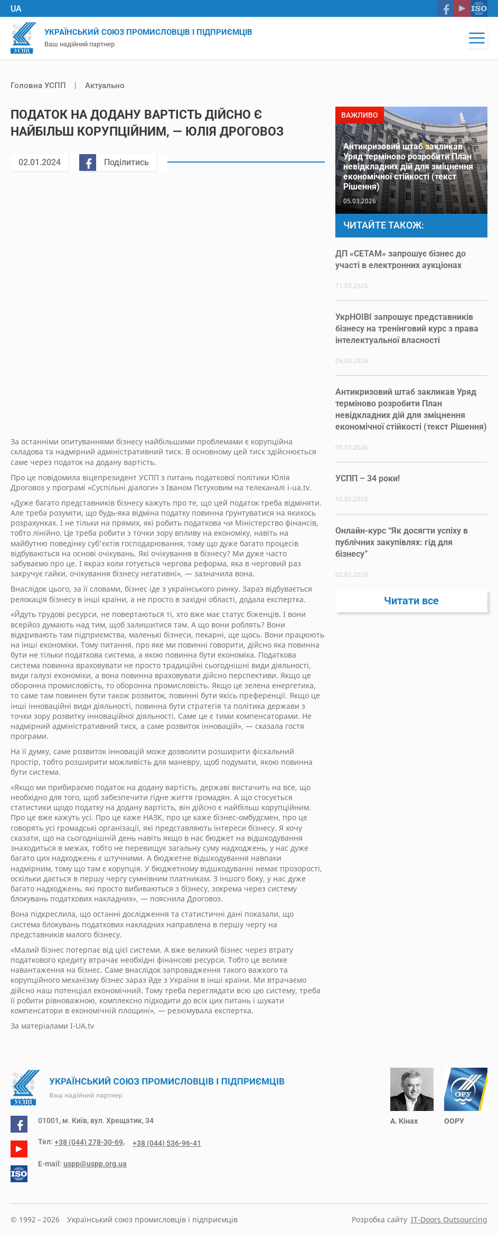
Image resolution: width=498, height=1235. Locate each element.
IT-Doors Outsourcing (449, 1219)
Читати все (411, 604)
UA (16, 9)
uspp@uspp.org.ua (95, 1162)
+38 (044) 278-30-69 (88, 1141)
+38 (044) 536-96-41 (160, 1141)
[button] (476, 38)
